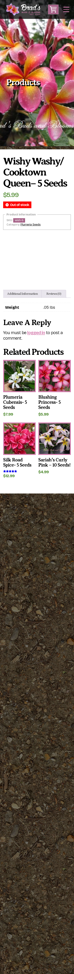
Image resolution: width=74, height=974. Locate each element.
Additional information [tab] (22, 294)
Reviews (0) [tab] (53, 294)
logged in (36, 332)
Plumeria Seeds (31, 224)
